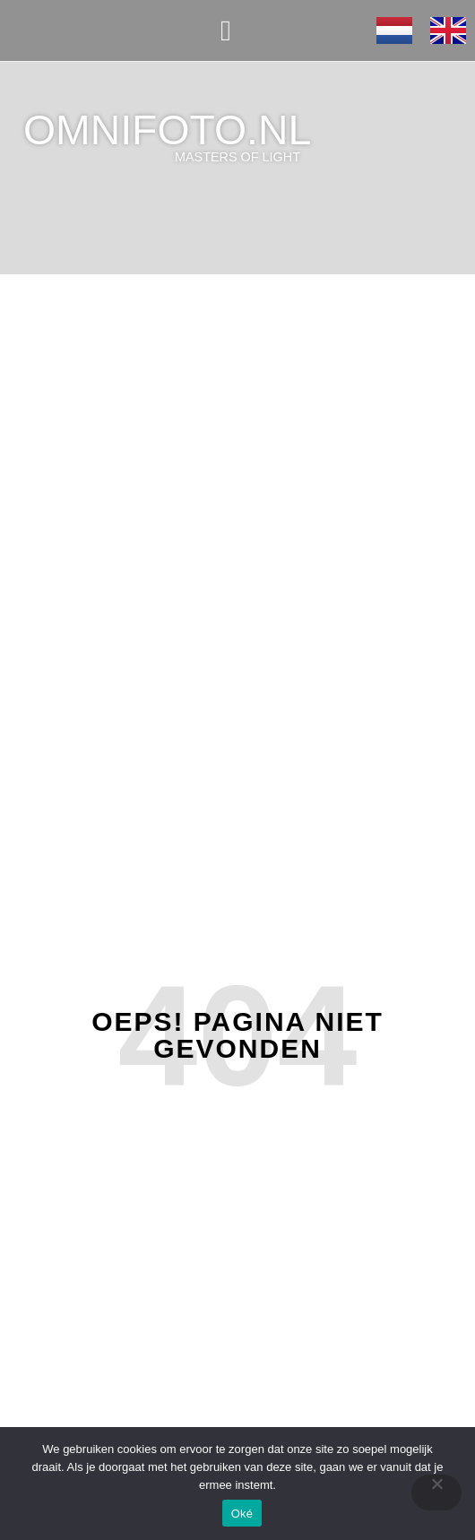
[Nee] (436, 1492)
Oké (242, 1513)
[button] (225, 30)
